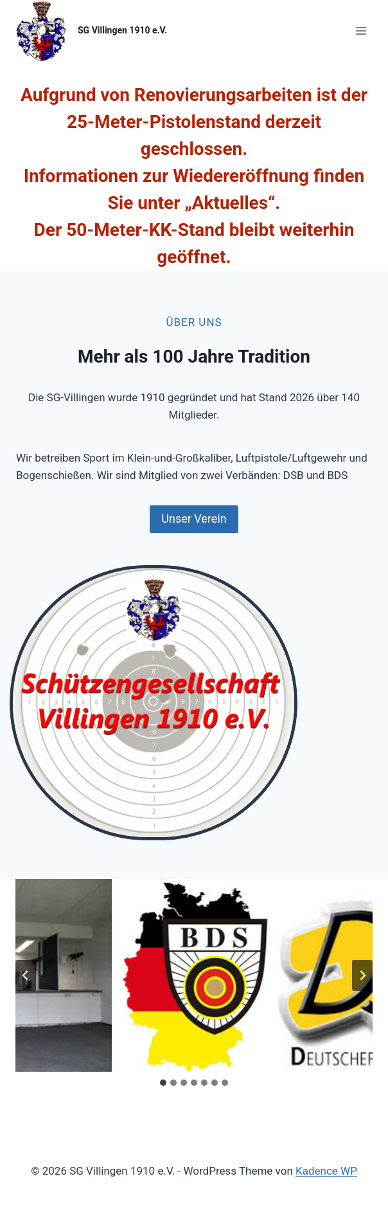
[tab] (163, 1082)
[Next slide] (362, 975)
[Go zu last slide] (25, 975)
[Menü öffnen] (361, 31)
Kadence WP (326, 1170)
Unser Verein (193, 518)
